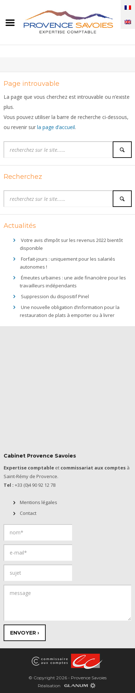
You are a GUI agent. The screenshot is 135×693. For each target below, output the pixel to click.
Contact (28, 513)
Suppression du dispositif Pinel (55, 296)
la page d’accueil (56, 127)
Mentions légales (38, 502)
